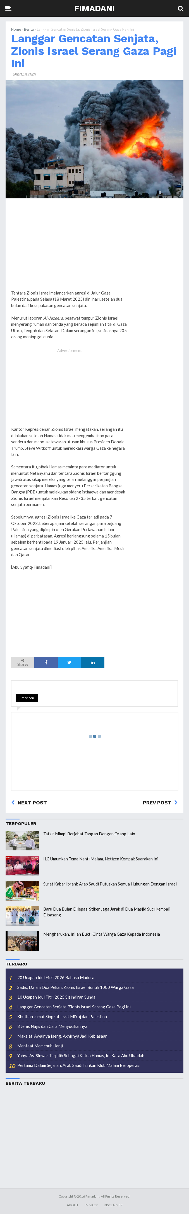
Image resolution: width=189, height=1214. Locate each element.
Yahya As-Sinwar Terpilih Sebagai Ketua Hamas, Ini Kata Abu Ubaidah (80, 1055)
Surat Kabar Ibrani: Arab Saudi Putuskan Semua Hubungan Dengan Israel (110, 883)
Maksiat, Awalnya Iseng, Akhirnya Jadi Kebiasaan (62, 1035)
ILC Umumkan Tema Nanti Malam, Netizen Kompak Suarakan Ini (100, 858)
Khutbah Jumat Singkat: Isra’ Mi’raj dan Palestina (62, 1016)
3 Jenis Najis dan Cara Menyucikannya (52, 1026)
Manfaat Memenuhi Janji (40, 1045)
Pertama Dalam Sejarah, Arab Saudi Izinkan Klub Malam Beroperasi (78, 1065)
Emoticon (27, 698)
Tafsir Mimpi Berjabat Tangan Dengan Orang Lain (89, 833)
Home (16, 29)
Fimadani (94, 8)
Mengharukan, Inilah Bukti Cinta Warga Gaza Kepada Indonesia (101, 933)
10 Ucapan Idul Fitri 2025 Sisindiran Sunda (56, 996)
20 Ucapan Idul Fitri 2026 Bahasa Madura (55, 977)
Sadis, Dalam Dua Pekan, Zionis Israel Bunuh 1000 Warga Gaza (75, 987)
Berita (29, 29)
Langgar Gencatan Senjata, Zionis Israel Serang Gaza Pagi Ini (93, 51)
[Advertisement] (155, 287)
